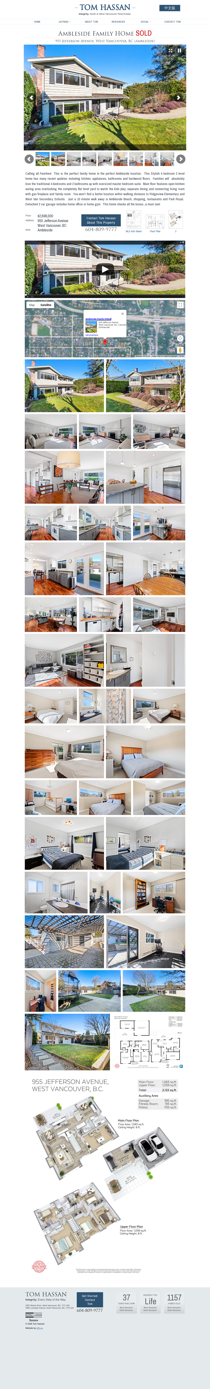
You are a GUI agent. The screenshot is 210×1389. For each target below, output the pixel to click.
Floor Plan (155, 223)
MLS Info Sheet (134, 221)
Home (37, 21)
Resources (118, 21)
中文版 (169, 8)
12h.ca (39, 1328)
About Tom (91, 21)
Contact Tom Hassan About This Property (101, 220)
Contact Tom (172, 21)
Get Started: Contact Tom (90, 1300)
